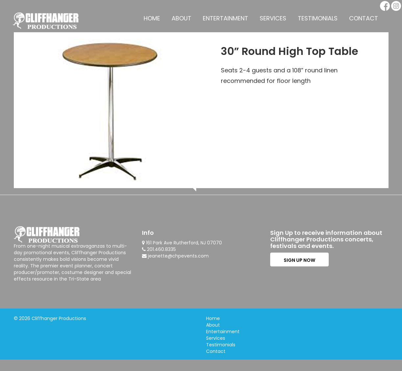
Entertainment (225, 18)
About (181, 18)
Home (152, 18)
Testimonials (318, 18)
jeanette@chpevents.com (178, 256)
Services (273, 18)
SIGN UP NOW (299, 260)
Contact (363, 18)
